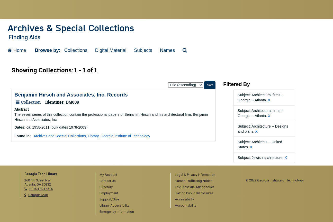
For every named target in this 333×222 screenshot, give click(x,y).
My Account (108, 175)
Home (17, 50)
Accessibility (184, 199)
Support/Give (109, 199)
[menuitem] (131, 175)
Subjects (143, 50)
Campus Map (38, 195)
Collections (75, 50)
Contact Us (108, 181)
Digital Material (111, 50)
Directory (106, 187)
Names (167, 50)
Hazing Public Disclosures (194, 193)
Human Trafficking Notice (193, 181)
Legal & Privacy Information (195, 175)
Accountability (185, 205)
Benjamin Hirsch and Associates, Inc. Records (71, 95)
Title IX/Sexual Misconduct (194, 187)
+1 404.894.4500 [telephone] (41, 189)
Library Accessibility (114, 205)
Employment (109, 193)
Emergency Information (117, 212)
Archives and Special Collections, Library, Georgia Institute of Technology (92, 136)
